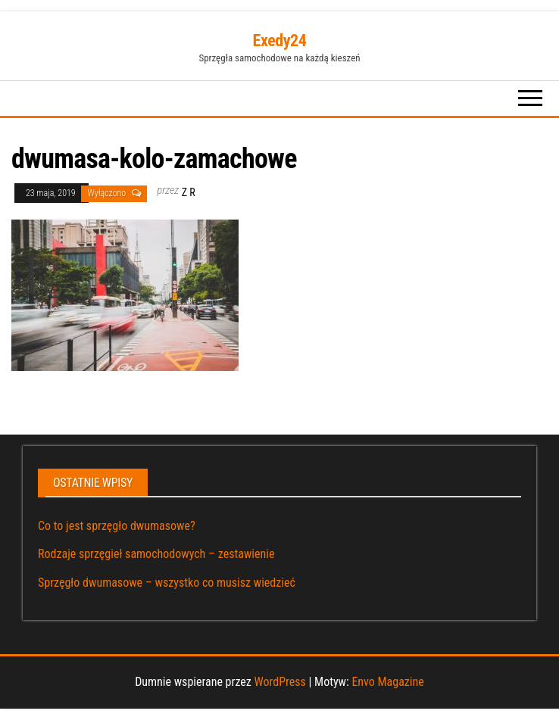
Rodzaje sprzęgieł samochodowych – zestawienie (156, 554)
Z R (188, 192)
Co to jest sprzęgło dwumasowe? (116, 526)
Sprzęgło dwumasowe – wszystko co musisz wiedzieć (166, 582)
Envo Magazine (387, 682)
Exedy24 (280, 40)
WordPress (279, 682)
